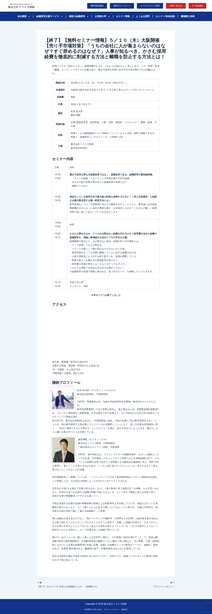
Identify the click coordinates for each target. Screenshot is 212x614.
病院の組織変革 (79, 16)
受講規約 (124, 609)
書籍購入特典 (188, 16)
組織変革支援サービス (49, 16)
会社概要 (23, 16)
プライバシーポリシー (112, 609)
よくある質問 (143, 16)
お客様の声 (102, 16)
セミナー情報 (123, 16)
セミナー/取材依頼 (165, 16)
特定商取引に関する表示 (93, 609)
